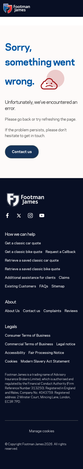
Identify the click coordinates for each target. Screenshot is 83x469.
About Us (12, 311)
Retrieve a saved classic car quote (32, 260)
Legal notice (65, 344)
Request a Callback (60, 251)
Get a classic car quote (23, 243)
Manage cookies (41, 431)
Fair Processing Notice (46, 352)
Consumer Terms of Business (27, 335)
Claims (64, 277)
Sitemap (58, 286)
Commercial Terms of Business (29, 344)
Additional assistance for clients (30, 277)
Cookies (11, 361)
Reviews (71, 311)
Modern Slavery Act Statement (45, 361)
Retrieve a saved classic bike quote (32, 269)
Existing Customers (20, 286)
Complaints (52, 311)
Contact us (22, 151)
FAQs (43, 286)
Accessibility (15, 352)
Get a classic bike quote (23, 251)
